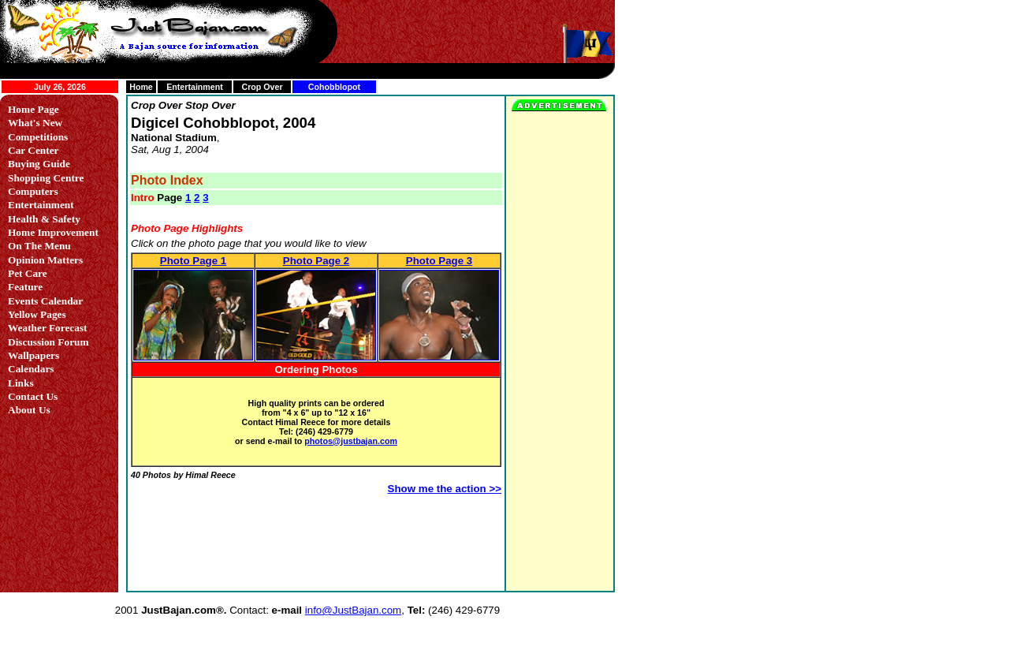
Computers (33, 191)
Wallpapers (33, 355)
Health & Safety (44, 219)
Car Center (33, 150)
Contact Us (33, 396)
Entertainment (194, 86)
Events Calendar (45, 301)
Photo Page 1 (193, 261)
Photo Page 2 (316, 261)
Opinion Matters (45, 260)
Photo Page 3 (439, 261)
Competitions (38, 137)
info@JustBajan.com (353, 610)
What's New (35, 123)
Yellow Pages (37, 314)
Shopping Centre (46, 178)
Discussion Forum (48, 342)
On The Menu (39, 246)
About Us (29, 410)
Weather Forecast (47, 328)
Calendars (31, 369)
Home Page (33, 109)
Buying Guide (39, 164)
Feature (25, 287)
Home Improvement (53, 232)
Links (21, 383)
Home (141, 86)
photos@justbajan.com (350, 441)
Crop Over (261, 86)
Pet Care (27, 273)
